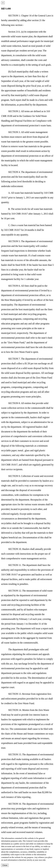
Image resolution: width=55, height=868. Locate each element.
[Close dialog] (3, 2)
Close (4, 865)
